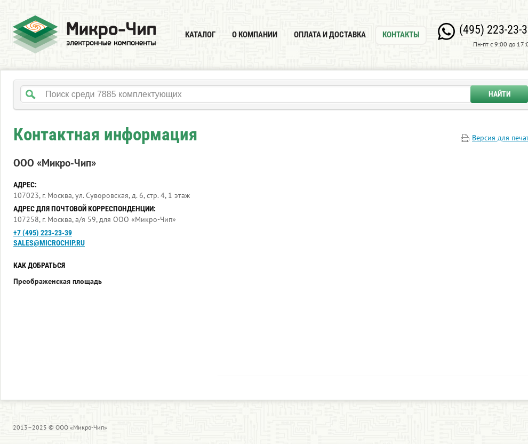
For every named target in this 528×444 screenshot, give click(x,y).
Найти (499, 94)
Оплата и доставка (330, 34)
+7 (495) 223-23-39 (42, 232)
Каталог (200, 34)
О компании (254, 34)
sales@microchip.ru (49, 243)
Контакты (400, 34)
